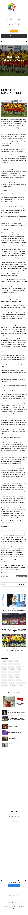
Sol (10, 674)
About (14, 908)
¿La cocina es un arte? (13, 738)
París (18, 677)
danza (21, 685)
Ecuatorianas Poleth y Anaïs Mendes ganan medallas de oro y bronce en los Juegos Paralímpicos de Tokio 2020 (16, 720)
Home (7, 35)
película (12, 682)
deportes (11, 35)
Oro (10, 672)
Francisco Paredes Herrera (15, 744)
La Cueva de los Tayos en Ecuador (16, 712)
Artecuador (14, 19)
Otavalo (4, 682)
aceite (19, 666)
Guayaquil (12, 669)
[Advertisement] (14, 780)
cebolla (4, 674)
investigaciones (21, 682)
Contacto (21, 906)
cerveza (12, 680)
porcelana (11, 666)
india (11, 661)
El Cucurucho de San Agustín (15, 732)
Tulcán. (4, 664)
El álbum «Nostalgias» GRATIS (9, 708)
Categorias (12, 906)
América (17, 672)
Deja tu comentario (21, 576)
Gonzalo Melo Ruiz (9, 572)
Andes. (4, 669)
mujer (4, 666)
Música (4, 661)
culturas (17, 664)
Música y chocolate (13, 726)
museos (17, 674)
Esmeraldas (13, 685)
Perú (17, 661)
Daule (4, 672)
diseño (11, 677)
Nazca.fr (17, 911)
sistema (4, 680)
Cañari (4, 677)
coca (11, 664)
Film (19, 669)
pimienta (5, 685)
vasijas (18, 680)
